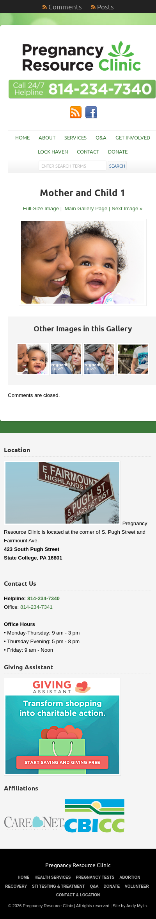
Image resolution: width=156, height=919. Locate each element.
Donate (118, 151)
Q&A (101, 137)
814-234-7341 (36, 607)
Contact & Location (78, 895)
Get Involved (132, 137)
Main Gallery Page (86, 208)
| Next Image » (125, 208)
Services (75, 137)
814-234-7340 (43, 598)
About (47, 137)
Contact (88, 151)
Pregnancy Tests (95, 877)
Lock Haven (53, 151)
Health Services (52, 877)
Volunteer (137, 886)
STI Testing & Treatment (58, 886)
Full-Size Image (41, 208)
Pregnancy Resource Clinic (78, 864)
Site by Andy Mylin (130, 905)
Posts (105, 6)
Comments (65, 6)
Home (22, 137)
